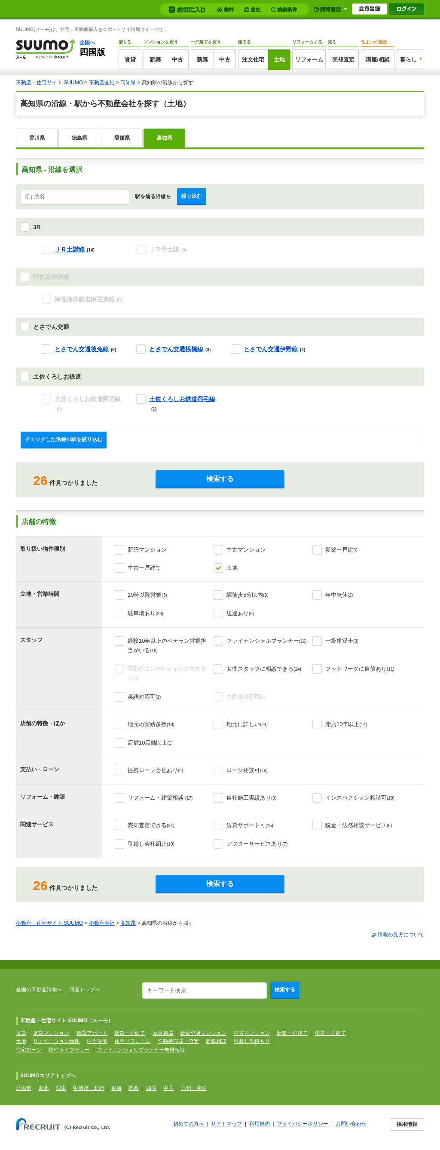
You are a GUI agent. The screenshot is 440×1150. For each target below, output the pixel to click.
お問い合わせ (351, 1124)
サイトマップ (226, 1124)
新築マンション (147, 549)
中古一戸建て (144, 567)
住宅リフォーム (132, 1041)
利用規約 (259, 1124)
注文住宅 (253, 59)
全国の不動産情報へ (39, 990)
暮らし (408, 59)
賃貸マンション (51, 1033)
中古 (177, 59)
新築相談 (216, 1041)
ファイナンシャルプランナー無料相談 (141, 1050)
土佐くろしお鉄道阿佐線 (88, 403)
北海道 (23, 1088)
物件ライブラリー (69, 1050)
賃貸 (130, 59)
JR (37, 227)
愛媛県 (122, 138)
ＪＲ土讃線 (70, 249)
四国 (151, 1088)
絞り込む (191, 196)
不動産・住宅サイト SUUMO (49, 83)
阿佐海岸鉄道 (51, 276)
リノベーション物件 (56, 1041)
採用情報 (407, 1124)
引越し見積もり (252, 1041)
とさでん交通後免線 (82, 349)
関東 (61, 1088)
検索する (220, 478)
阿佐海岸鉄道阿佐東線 (88, 299)
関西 (133, 1088)
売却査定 (343, 59)
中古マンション (246, 549)
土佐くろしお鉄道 (57, 376)
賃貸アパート (91, 1033)
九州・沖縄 (194, 1088)
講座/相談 (378, 59)
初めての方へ (188, 1124)
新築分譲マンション (203, 1033)
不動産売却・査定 (178, 1041)
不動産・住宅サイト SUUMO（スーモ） (66, 1021)
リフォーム (309, 59)
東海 (116, 1088)
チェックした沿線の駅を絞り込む (63, 439)
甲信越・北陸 (88, 1088)
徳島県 (79, 138)
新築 (155, 59)
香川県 (37, 138)
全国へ (87, 43)
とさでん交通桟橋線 (176, 349)
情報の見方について (401, 935)
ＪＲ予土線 (167, 249)
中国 (168, 1088)
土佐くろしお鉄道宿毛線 (182, 399)
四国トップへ (84, 990)
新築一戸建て (342, 549)
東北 (43, 1088)
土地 (279, 59)
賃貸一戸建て (129, 1033)
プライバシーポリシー (302, 1124)
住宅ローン (29, 1050)
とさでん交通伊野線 (271, 349)
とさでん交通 (51, 326)
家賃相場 (163, 1033)
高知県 (128, 83)
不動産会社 (102, 83)
